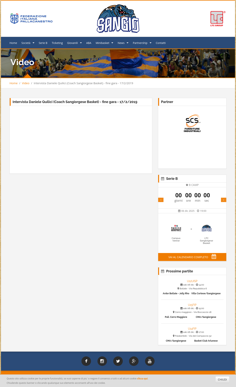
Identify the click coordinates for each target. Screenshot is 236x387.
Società (26, 43)
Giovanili (72, 43)
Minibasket (102, 43)
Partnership (140, 43)
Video (25, 83)
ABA (88, 43)
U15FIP (192, 304)
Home (13, 43)
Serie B (43, 43)
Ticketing (57, 43)
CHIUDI (222, 379)
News (121, 43)
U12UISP (192, 281)
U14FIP (192, 328)
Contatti (161, 43)
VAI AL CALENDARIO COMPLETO (192, 257)
